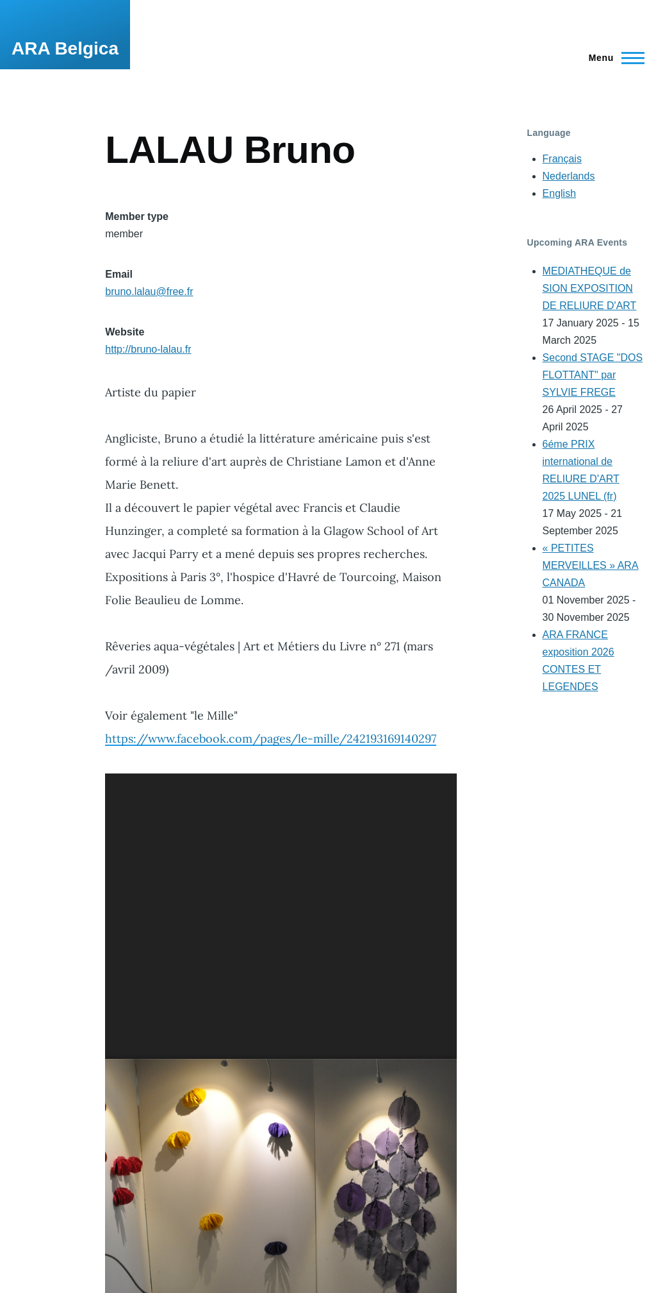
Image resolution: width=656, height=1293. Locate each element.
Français (562, 158)
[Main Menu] (612, 57)
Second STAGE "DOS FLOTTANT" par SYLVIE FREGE (593, 375)
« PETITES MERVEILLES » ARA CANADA (591, 565)
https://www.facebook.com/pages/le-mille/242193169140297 (270, 738)
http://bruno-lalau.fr (148, 349)
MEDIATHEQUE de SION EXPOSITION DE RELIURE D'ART (590, 288)
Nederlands (569, 176)
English (559, 193)
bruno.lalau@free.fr (149, 291)
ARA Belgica (65, 48)
